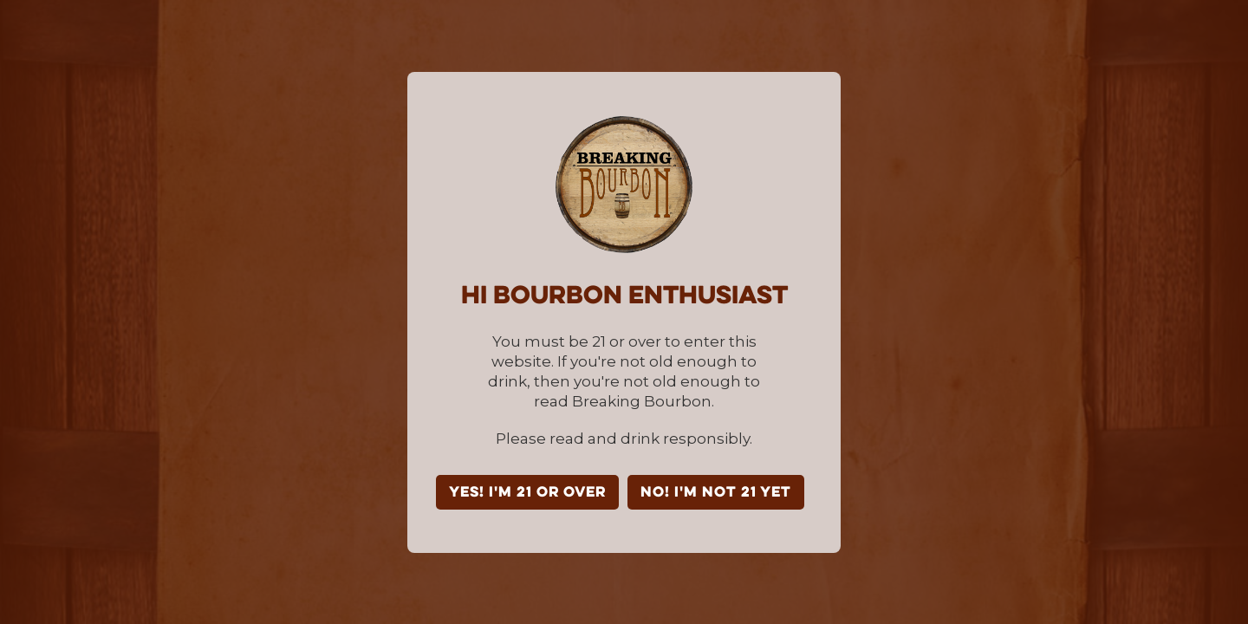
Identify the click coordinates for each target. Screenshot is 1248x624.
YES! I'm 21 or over (527, 493)
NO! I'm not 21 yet (715, 493)
